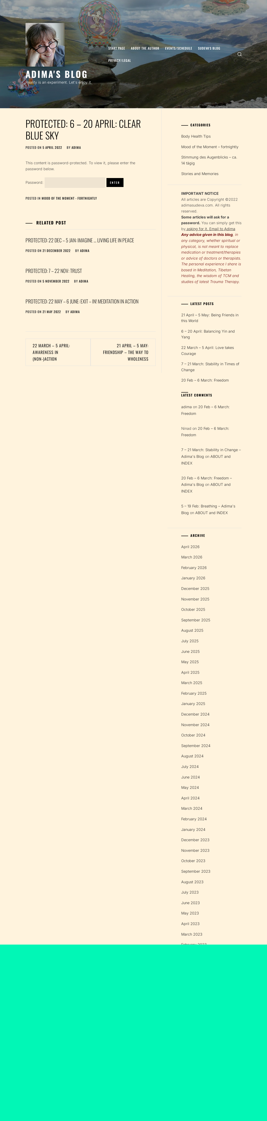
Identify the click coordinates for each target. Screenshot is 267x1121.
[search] (240, 54)
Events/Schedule (178, 48)
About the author (145, 48)
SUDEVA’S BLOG (209, 48)
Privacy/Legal (119, 60)
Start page (116, 48)
